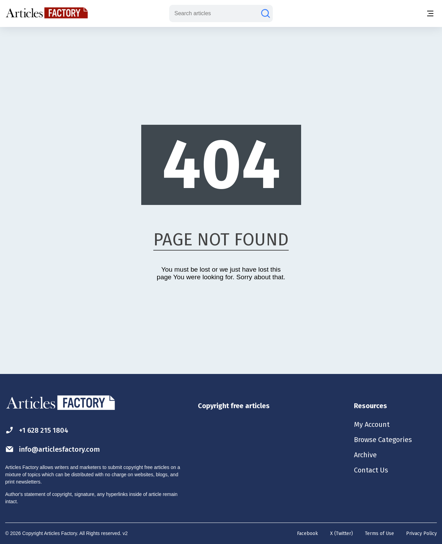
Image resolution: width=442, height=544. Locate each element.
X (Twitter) (341, 533)
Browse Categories (383, 439)
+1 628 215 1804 (36, 430)
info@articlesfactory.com (52, 449)
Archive (365, 455)
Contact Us (371, 470)
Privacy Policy (421, 533)
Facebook (307, 533)
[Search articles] (265, 13)
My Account (372, 424)
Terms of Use (379, 533)
